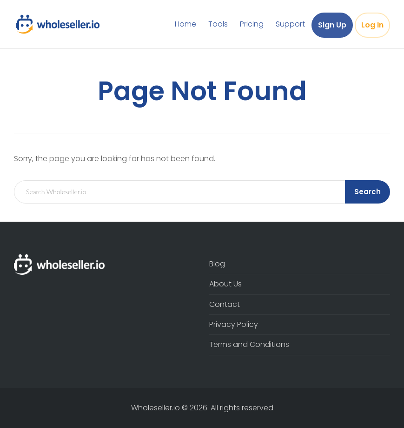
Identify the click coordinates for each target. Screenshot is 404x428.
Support (290, 24)
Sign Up (332, 25)
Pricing (252, 24)
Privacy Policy (233, 324)
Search (367, 192)
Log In (372, 25)
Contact (224, 304)
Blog (217, 263)
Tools (218, 24)
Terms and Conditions (249, 344)
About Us (225, 284)
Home (185, 24)
